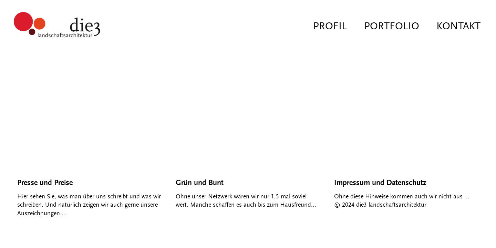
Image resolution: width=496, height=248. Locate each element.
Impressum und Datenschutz (380, 182)
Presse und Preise (45, 182)
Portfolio (391, 26)
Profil (330, 26)
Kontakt (458, 26)
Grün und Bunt (200, 182)
